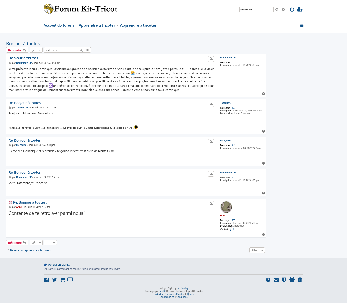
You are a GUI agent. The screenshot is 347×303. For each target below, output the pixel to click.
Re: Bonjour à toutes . (25, 103)
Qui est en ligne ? (59, 264)
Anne (223, 215)
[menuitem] (292, 10)
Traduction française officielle (168, 294)
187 (233, 220)
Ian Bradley (182, 288)
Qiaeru (190, 294)
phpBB (163, 291)
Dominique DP (228, 57)
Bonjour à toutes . (24, 43)
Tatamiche (226, 103)
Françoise (225, 140)
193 (233, 108)
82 (233, 145)
